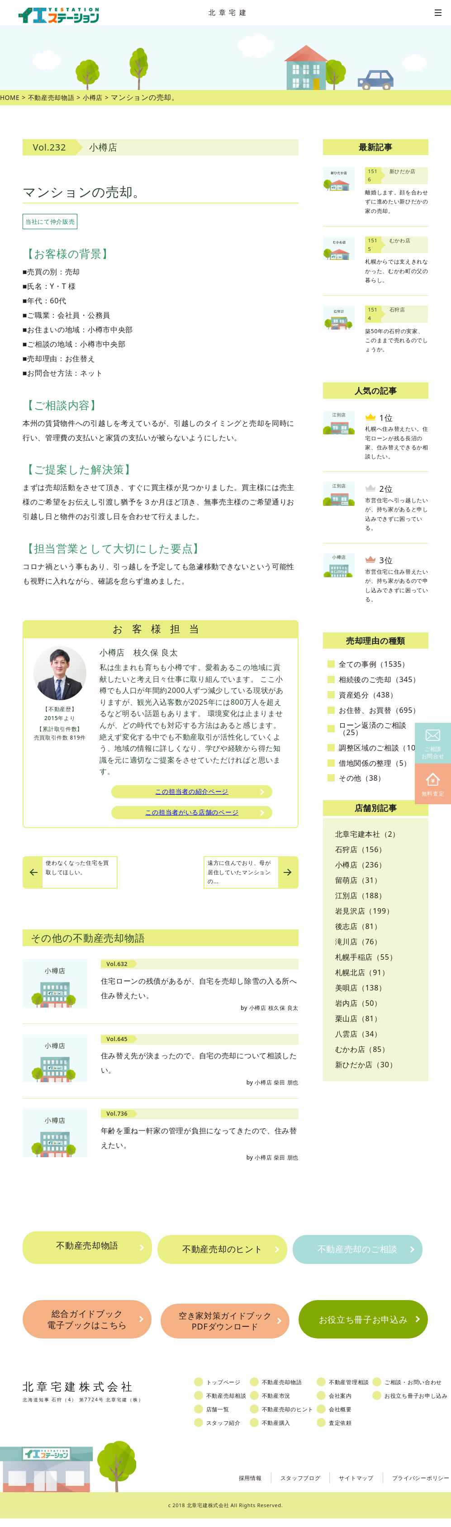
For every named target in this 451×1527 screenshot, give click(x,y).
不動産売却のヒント (222, 1249)
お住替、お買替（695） (379, 710)
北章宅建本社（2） (367, 834)
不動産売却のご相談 (357, 1249)
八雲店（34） (358, 1034)
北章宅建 (229, 12)
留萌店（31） (358, 880)
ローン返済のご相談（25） (373, 728)
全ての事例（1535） (374, 664)
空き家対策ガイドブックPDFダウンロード (225, 1325)
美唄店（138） (360, 988)
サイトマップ (344, 1486)
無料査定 (433, 785)
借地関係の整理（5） (375, 763)
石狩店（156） (360, 849)
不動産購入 (284, 1432)
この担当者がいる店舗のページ (192, 815)
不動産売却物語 (87, 1249)
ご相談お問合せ (433, 745)
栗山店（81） (358, 1018)
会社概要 (353, 1418)
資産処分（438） (368, 695)
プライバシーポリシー (416, 1486)
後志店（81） (358, 926)
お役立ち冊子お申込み (363, 1325)
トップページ (228, 1391)
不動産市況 (284, 1404)
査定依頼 (353, 1432)
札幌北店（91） (362, 972)
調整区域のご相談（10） (381, 748)
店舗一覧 (222, 1418)
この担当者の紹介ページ (191, 792)
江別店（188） (360, 895)
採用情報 (227, 1486)
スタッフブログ (283, 1486)
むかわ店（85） (362, 1049)
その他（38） (362, 778)
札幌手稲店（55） (366, 957)
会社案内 (353, 1404)
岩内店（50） (358, 1003)
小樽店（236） (360, 865)
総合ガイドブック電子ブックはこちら (87, 1325)
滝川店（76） (358, 942)
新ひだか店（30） (366, 1065)
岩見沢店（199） (364, 911)
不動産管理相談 (362, 1391)
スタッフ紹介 (228, 1432)
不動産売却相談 (231, 1404)
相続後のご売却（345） (379, 679)
